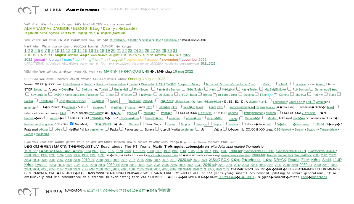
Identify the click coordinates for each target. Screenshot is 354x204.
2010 (99, 159)
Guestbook (319, 177)
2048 (286, 164)
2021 (204, 159)
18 (102, 50)
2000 (316, 155)
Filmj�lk (164, 107)
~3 (97, 190)
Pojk (295, 89)
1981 (158, 151)
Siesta (28, 101)
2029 (102, 164)
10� (135, 190)
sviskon (271, 113)
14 (79, 50)
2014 (132, 159)
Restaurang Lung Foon (39, 124)
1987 (207, 151)
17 (96, 50)
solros (53, 118)
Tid (102, 101)
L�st (267, 160)
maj (181, 71)
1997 (85, 155)
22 (124, 50)
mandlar (174, 118)
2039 (198, 164)
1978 (119, 151)
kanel (212, 107)
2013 (124, 159)
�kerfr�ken (212, 101)
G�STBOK (246, 177)
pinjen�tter (215, 118)
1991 (36, 155)
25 (141, 50)
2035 (165, 164)
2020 (196, 159)
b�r (118, 113)
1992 (44, 155)
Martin (134, 39)
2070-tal (184, 169)
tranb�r (166, 113)
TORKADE (95, 113)
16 (90, 50)
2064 (132, 169)
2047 (278, 164)
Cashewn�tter (129, 118)
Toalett (103, 89)
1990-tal (235, 151)
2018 (165, 159)
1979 (127, 151)
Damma (134, 124)
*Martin (164, 190)
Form (304, 177)
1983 (175, 151)
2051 (325, 164)
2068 (165, 169)
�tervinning (301, 124)
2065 (140, 169)
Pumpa (29, 118)
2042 (237, 164)
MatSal (269, 89)
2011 (107, 159)
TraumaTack (285, 155)
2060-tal (87, 169)
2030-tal (113, 165)
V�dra (282, 124)
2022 (158, 39)
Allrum (320, 84)
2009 (76, 159)
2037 (182, 164)
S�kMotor (145, 94)
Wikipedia (147, 84)
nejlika (261, 107)
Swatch (88, 84)
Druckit (293, 160)
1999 (101, 155)
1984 (183, 151)
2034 (157, 164)
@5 (105, 190)
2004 (36, 159)
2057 (60, 169)
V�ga (114, 101)
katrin (247, 113)
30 (169, 50)
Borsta (207, 94)
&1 (89, 190)
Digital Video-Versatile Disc (231, 84)
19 (107, 50)
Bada (193, 94)
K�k (213, 89)
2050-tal (306, 165)
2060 (99, 169)
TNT (310, 102)
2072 (211, 169)
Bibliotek (280, 89)
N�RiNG (167, 101)
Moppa (185, 124)
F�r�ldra (163, 89)
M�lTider (117, 107)
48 (147, 71)
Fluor (263, 94)
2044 (253, 164)
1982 (166, 151)
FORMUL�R (227, 177)
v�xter (43, 129)
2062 (116, 169)
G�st (65, 89)
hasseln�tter (154, 118)
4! (101, 190)
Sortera (233, 124)
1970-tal (30, 151)
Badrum (86, 89)
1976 (103, 151)
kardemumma (239, 107)
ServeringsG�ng (326, 89)
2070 (195, 169)
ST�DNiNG (103, 124)
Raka (332, 94)
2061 (107, 169)
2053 (27, 169)
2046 (270, 164)
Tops (62, 101)
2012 (116, 159)
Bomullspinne (76, 101)
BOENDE (300, 84)
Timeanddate (117, 84)
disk (268, 124)
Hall (125, 89)
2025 (69, 164)
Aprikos (233, 113)
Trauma (271, 155)
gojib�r (132, 113)
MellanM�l (252, 118)
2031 (133, 164)
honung (270, 107)
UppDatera (166, 94)
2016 (148, 159)
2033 (149, 164)
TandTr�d (46, 101)
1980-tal (139, 151)
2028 (93, 164)
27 (152, 50)
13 (74, 50)
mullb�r (149, 113)
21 (119, 50)
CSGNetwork (71, 84)
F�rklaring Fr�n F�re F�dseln (61, 151)
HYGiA (184, 94)
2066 (148, 169)
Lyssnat (41, 165)
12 (68, 50)
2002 (332, 155)
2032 (141, 164)
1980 (150, 151)
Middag (272, 118)
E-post (110, 94)
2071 (203, 169)
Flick (137, 89)
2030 (124, 164)
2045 (262, 164)
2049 (294, 164)
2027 (85, 164)
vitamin (253, 101)
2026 (77, 164)
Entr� (118, 89)
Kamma (284, 94)
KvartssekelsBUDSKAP (259, 151)
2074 (226, 169)
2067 (157, 169)
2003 (27, 159)
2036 (173, 164)
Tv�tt (96, 101)
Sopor (217, 124)
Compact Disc (188, 84)
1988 (216, 151)
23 (130, 50)
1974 (87, 151)
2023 (52, 164)
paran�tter (193, 118)
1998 (93, 155)
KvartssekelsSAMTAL (322, 151)
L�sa (58, 129)
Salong (37, 89)
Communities (75, 95)
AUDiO (160, 84)
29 (164, 50)
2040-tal (209, 165)
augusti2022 (171, 39)
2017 (157, 159)
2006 (52, 159)
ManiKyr (300, 94)
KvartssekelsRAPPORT (291, 151)
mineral (29, 107)
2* (93, 190)
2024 (60, 164)
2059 (76, 169)
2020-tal (147, 39)
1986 (199, 151)
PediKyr (318, 94)
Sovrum (145, 89)
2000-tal (258, 155)
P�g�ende (251, 160)
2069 (173, 169)
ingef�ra (189, 107)
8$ (124, 190)
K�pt (235, 160)
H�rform (197, 101)
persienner (97, 129)
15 (85, 50)
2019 (173, 159)
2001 (324, 155)
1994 (60, 155)
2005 (44, 159)
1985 (191, 151)
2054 (36, 169)
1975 (95, 151)
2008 (68, 159)
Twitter (133, 84)
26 (147, 50)
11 (62, 50)
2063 (124, 169)
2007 (60, 159)
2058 (68, 169)
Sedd (326, 160)
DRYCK (280, 160)
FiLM (305, 160)
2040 (221, 164)
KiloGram (135, 101)
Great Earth (296, 102)
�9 (129, 190)
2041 (229, 164)
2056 (52, 169)
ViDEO (171, 84)
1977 (111, 151)
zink (264, 101)
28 (158, 50)
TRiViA (319, 124)
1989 (224, 151)
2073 (219, 169)
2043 (245, 164)
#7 (120, 190)
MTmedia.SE (118, 39)
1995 (68, 155)
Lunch (233, 119)
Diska (171, 124)
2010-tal (87, 160)
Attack (302, 155)
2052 (334, 164)
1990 (27, 155)
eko (149, 107)
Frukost (130, 107)
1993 (52, 155)
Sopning (201, 124)
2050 (317, 164)
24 (136, 50)
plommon (257, 113)
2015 (140, 159)
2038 (190, 164)
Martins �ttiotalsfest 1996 (163, 155)
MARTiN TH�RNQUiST (123, 71)
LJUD (337, 160)
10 (57, 50)
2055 (44, 169)
